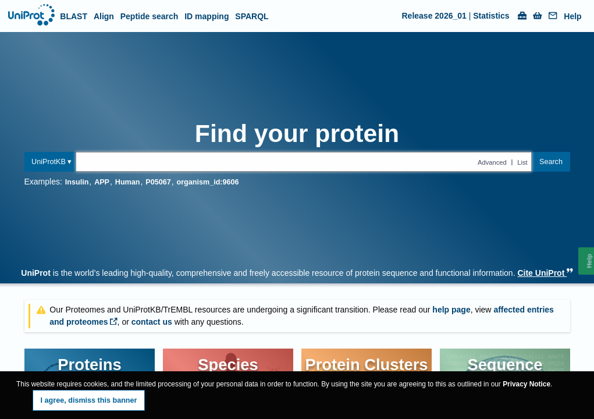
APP (101, 182)
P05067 (157, 182)
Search (551, 162)
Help (572, 16)
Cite (544, 273)
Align (104, 16)
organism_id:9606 (207, 182)
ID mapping (206, 16)
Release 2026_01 (434, 15)
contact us (151, 321)
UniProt (36, 273)
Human (127, 182)
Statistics (491, 15)
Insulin (77, 182)
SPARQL (251, 16)
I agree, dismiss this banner (89, 400)
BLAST (73, 16)
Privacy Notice (526, 384)
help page (451, 309)
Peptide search (149, 16)
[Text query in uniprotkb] (304, 162)
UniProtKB (48, 162)
